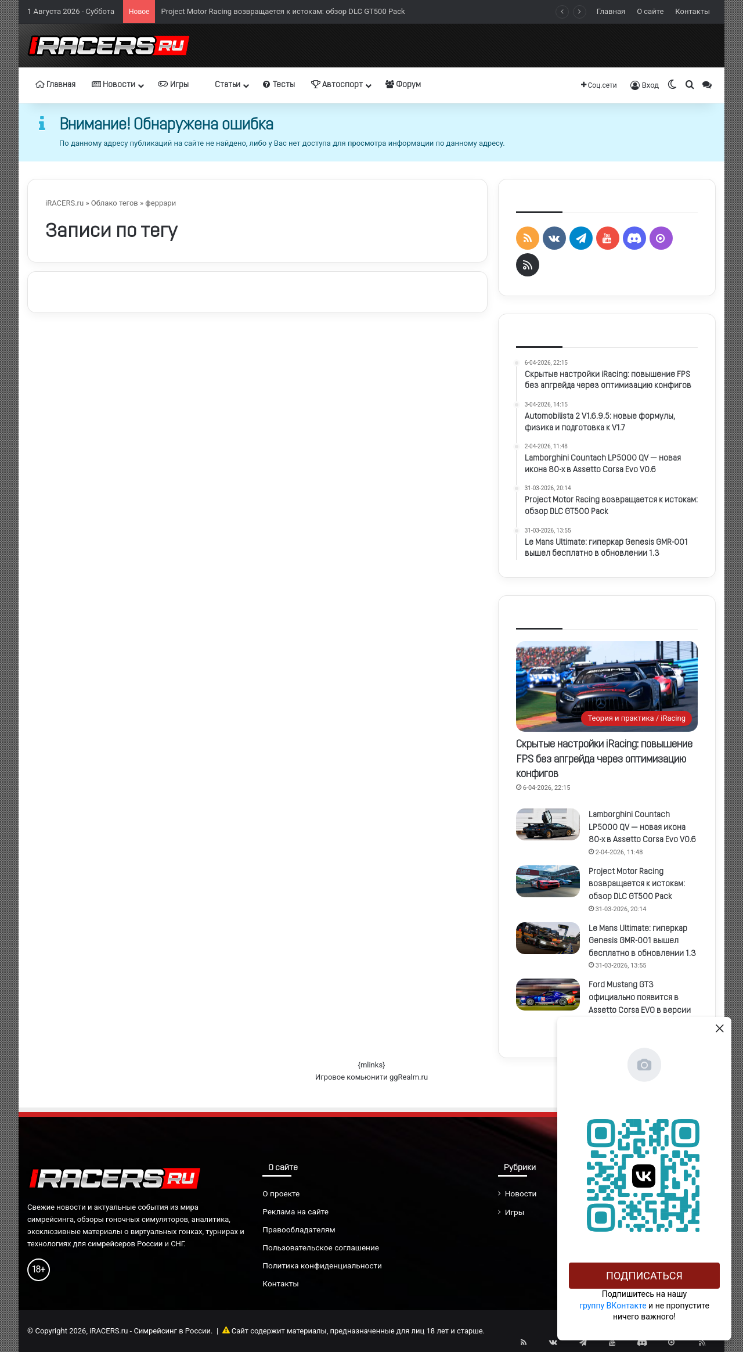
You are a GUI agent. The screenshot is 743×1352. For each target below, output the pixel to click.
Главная (611, 11)
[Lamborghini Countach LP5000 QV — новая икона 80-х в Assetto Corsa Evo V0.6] (548, 824)
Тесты (279, 84)
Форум (403, 84)
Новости (113, 84)
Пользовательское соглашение (320, 1247)
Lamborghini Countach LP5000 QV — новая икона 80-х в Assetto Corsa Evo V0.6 (642, 827)
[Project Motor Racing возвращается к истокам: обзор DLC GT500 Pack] (548, 881)
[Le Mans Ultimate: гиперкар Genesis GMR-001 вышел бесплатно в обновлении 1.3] (548, 938)
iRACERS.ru (64, 203)
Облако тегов (114, 203)
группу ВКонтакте (613, 1305)
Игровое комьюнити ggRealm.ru (371, 1077)
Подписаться (644, 1276)
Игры (173, 84)
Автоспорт (337, 84)
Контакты (692, 11)
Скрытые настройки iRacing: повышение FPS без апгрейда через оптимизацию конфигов (604, 759)
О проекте (281, 1193)
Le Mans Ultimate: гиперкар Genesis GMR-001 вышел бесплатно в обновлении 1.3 (642, 941)
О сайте (650, 11)
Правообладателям (298, 1229)
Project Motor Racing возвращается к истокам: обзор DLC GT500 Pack (283, 11)
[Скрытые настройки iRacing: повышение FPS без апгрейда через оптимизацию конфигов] (607, 686)
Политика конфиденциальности (322, 1265)
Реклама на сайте (295, 1211)
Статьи (222, 84)
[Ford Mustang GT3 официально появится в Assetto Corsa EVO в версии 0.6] (548, 995)
